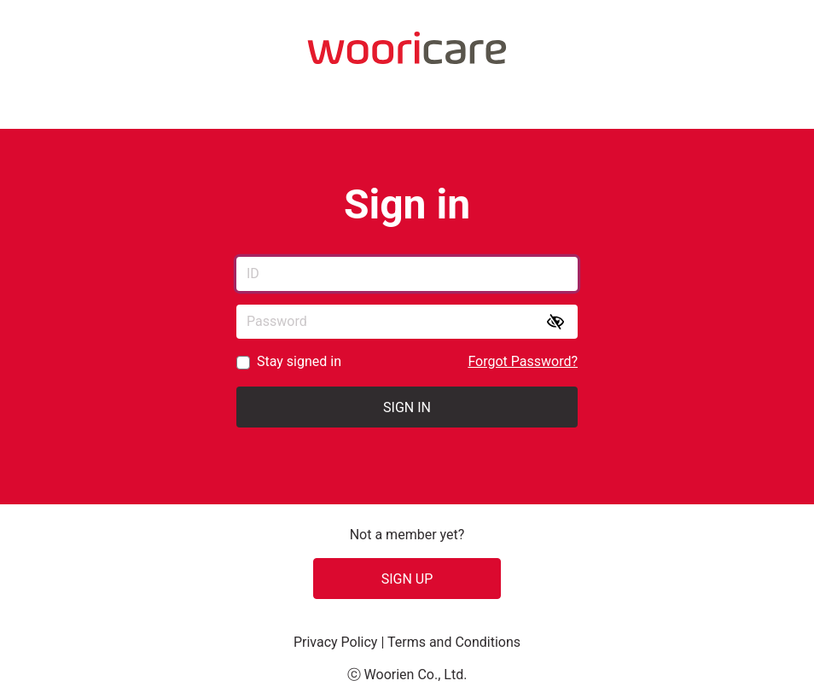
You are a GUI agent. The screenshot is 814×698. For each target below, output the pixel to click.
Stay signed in (299, 361)
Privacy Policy (337, 642)
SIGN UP (407, 579)
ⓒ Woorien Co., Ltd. (407, 674)
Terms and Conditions (453, 642)
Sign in (407, 407)
